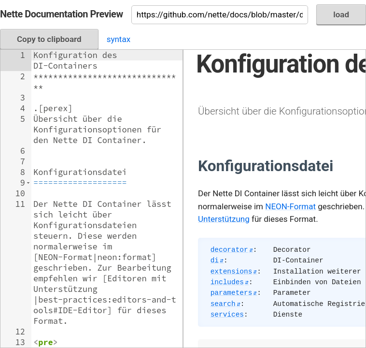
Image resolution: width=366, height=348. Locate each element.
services (227, 315)
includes (227, 282)
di (215, 260)
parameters (232, 293)
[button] (28, 182)
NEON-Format (290, 206)
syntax (118, 39)
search (223, 304)
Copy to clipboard (49, 39)
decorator (229, 250)
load (341, 14)
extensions (232, 272)
